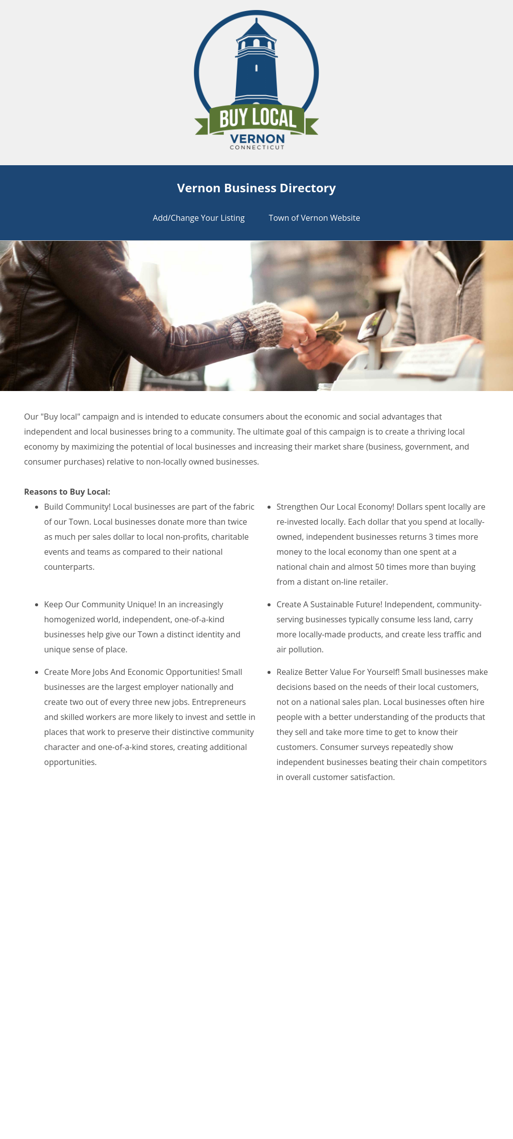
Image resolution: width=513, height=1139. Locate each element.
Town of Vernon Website (314, 217)
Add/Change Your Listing (198, 217)
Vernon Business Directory (256, 187)
